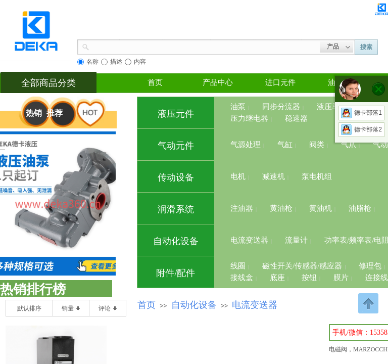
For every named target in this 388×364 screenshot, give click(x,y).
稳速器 (296, 118)
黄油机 (320, 208)
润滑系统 (176, 209)
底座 (277, 278)
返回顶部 (368, 303)
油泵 (238, 107)
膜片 (341, 278)
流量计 (296, 240)
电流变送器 (249, 240)
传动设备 (176, 177)
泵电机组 (317, 176)
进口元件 (280, 82)
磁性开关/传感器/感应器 (302, 266)
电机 (238, 176)
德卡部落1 (361, 112)
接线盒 (241, 278)
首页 (155, 82)
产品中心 (218, 82)
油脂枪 (360, 208)
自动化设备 (176, 241)
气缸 (285, 145)
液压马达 (332, 107)
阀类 (316, 145)
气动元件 (176, 146)
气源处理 (245, 145)
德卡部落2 (361, 129)
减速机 (273, 176)
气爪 (348, 145)
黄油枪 (281, 208)
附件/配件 (175, 273)
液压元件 (176, 114)
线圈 (238, 266)
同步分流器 (281, 107)
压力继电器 (249, 118)
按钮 (309, 278)
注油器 (241, 208)
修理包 (370, 266)
